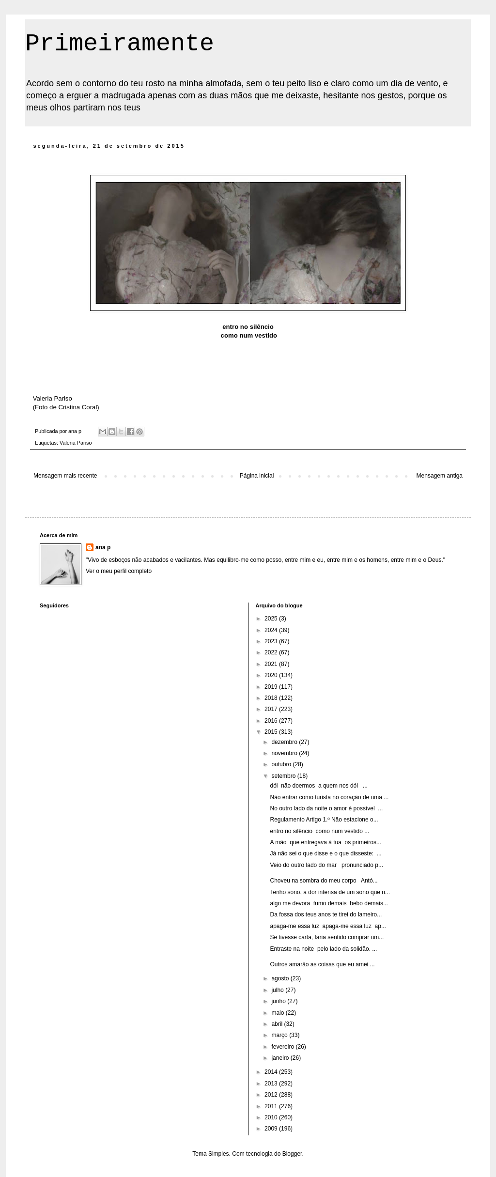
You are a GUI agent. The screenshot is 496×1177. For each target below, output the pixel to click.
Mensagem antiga (440, 475)
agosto (280, 978)
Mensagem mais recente (65, 475)
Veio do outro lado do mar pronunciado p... (326, 865)
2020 (271, 675)
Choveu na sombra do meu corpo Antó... (323, 880)
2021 (271, 664)
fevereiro (283, 1046)
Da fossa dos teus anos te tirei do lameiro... (326, 914)
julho (278, 990)
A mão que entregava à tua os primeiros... (325, 842)
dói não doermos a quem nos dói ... (318, 785)
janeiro (280, 1057)
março (280, 1035)
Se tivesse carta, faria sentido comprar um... (327, 937)
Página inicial (257, 475)
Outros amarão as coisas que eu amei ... (322, 964)
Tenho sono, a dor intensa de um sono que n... (330, 892)
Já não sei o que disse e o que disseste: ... (325, 853)
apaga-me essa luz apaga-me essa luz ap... (328, 926)
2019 (271, 686)
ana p (102, 547)
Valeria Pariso (76, 443)
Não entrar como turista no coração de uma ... (329, 797)
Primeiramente (119, 44)
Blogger (292, 1153)
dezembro (285, 742)
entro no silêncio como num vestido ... (319, 831)
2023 (271, 641)
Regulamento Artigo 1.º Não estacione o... (324, 819)
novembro (285, 753)
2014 (271, 1072)
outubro (282, 764)
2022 (271, 652)
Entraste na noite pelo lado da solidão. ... (323, 948)
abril (277, 1024)
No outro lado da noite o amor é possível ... (326, 808)
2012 (271, 1094)
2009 (271, 1128)
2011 (271, 1106)
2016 (271, 720)
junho (279, 1001)
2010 (271, 1117)
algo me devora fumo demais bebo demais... (329, 903)
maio (278, 1012)
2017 (271, 709)
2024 (271, 630)
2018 (271, 698)
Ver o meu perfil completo (119, 571)
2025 (271, 618)
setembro (284, 776)
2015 (271, 731)
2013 (271, 1083)
